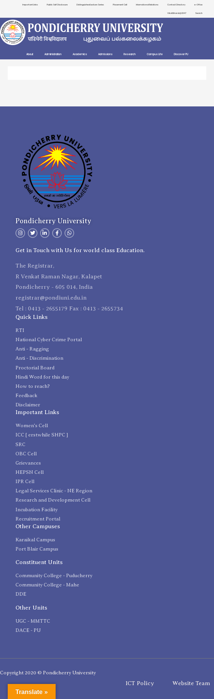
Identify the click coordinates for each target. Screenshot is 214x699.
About (29, 54)
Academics (80, 54)
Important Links (30, 4)
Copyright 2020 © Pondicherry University (48, 672)
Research (130, 54)
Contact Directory (176, 4)
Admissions (105, 54)
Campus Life (155, 54)
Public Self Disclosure (57, 4)
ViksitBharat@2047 (176, 13)
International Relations (147, 4)
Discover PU (181, 54)
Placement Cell (120, 4)
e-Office (198, 4)
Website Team (191, 683)
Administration (52, 54)
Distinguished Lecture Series (90, 4)
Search (198, 13)
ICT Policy (140, 683)
